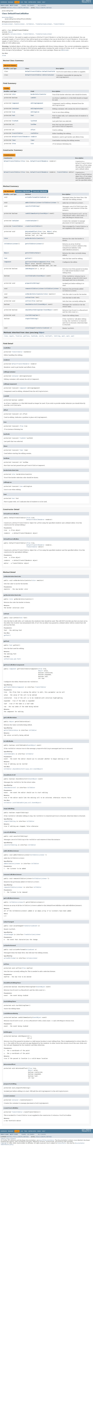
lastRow (33, 124)
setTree (28, 301)
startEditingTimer (32, 315)
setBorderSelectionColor (34, 294)
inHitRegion (29, 268)
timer (33, 140)
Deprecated (32, 2)
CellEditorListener (49, 202)
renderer (34, 136)
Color (14, 94)
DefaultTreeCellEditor (12, 161)
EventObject (44, 213)
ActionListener (7, 24)
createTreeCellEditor (33, 226)
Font (13, 115)
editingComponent (37, 103)
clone (6, 336)
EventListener (19, 24)
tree (32, 143)
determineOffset (31, 231)
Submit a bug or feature (8, 1138)
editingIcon (35, 112)
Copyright (4, 1143)
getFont (28, 258)
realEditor (34, 133)
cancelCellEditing (32, 206)
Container (15, 108)
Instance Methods (23, 191)
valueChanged (30, 328)
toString (57, 336)
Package (10, 2)
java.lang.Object (7, 17)
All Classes (42, 5)
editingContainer (37, 108)
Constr (20, 7)
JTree (14, 143)
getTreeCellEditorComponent (35, 262)
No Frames (30, 5)
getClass (26, 336)
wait (63, 336)
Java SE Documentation (46, 1140)
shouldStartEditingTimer (34, 310)
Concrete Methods (40, 191)
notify (41, 336)
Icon (13, 112)
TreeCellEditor (59, 24)
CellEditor (30, 24)
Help (43, 2)
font (32, 115)
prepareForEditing (32, 283)
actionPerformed (31, 197)
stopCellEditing (31, 318)
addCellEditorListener (33, 202)
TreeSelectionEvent (42, 328)
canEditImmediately (32, 213)
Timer (14, 140)
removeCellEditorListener (34, 288)
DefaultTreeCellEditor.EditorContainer (39, 75)
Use (22, 2)
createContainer (31, 220)
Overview (4, 2)
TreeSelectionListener (44, 24)
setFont (28, 297)
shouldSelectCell (31, 304)
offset (33, 129)
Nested (9, 7)
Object (10, 32)
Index (39, 2)
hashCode (34, 336)
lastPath (34, 121)
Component (15, 103)
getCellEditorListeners (33, 243)
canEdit (33, 97)
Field (14, 7)
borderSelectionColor (38, 94)
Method (26, 7)
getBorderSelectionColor (34, 238)
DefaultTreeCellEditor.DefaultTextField (40, 71)
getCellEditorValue (32, 253)
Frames (23, 5)
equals (11, 336)
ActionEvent (42, 197)
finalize (19, 336)
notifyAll (48, 336)
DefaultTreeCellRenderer (21, 136)
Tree (25, 2)
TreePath (15, 121)
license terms (61, 1143)
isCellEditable (30, 276)
